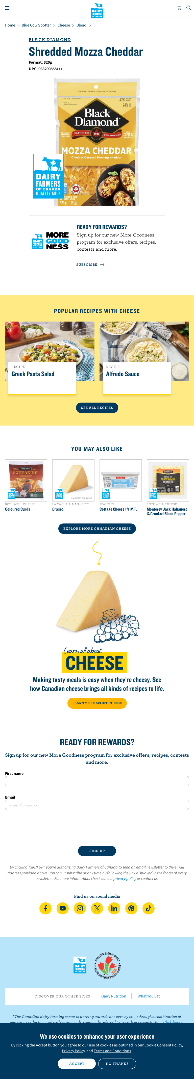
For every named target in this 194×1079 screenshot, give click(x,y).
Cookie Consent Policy (163, 1044)
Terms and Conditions (112, 1050)
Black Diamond (50, 39)
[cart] (179, 8)
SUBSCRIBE (90, 264)
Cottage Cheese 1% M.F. (118, 509)
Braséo (58, 509)
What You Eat (149, 995)
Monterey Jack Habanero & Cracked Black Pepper (167, 511)
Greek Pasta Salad (33, 374)
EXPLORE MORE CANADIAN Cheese (97, 529)
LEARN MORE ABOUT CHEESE (97, 703)
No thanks (117, 1064)
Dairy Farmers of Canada (97, 10)
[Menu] (7, 8)
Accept (77, 1064)
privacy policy (124, 878)
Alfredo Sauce (122, 374)
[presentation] (97, 828)
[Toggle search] (189, 8)
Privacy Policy (73, 1050)
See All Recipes (97, 408)
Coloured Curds (17, 509)
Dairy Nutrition (113, 995)
